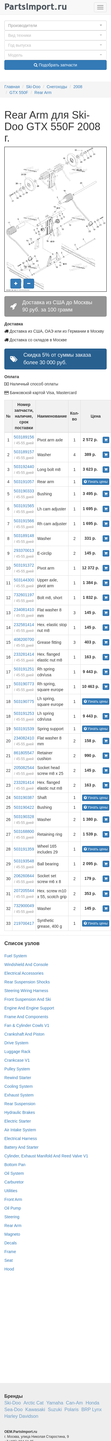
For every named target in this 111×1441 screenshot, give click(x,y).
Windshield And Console (26, 964)
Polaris (71, 1409)
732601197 (24, 594)
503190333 (24, 491)
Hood (9, 1269)
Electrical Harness (20, 1138)
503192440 (24, 466)
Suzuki (55, 1409)
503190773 (24, 683)
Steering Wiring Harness (26, 990)
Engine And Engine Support (29, 1008)
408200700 (24, 639)
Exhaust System (19, 1095)
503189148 (24, 535)
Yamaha (54, 1402)
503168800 (24, 831)
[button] (55, 25)
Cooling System (18, 1086)
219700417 (24, 923)
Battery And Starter (21, 1147)
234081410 (24, 609)
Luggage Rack (17, 1051)
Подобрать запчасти (55, 65)
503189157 (24, 451)
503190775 (24, 701)
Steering (11, 1217)
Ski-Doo (33, 86)
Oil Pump (12, 1208)
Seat (8, 1260)
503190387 (24, 797)
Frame (10, 1251)
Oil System (14, 1173)
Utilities (10, 1190)
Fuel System (15, 956)
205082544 (24, 767)
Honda (92, 1402)
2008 (77, 86)
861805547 (24, 753)
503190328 (24, 816)
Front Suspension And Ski (27, 999)
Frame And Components (26, 1016)
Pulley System (17, 1069)
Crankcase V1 (17, 1060)
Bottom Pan (14, 1164)
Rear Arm (42, 92)
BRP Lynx (91, 1409)
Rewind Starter (17, 1077)
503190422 (24, 807)
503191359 (24, 849)
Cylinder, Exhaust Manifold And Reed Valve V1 (46, 1156)
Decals (10, 1243)
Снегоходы (57, 86)
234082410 (24, 738)
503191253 (24, 713)
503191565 (24, 505)
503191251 (24, 669)
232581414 (24, 624)
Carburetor (14, 1182)
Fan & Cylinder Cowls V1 (26, 1025)
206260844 (24, 875)
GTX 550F (19, 92)
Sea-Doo (13, 1409)
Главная (12, 86)
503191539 (24, 728)
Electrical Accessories (23, 973)
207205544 (24, 890)
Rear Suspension (19, 1103)
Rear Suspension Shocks (27, 982)
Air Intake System (20, 1130)
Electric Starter (17, 1121)
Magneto (12, 1234)
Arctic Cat (33, 1402)
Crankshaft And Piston (24, 1034)
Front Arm (13, 1199)
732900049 (24, 905)
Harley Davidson (21, 1416)
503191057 (24, 481)
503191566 (24, 521)
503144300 (24, 580)
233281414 (24, 654)
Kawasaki (35, 1409)
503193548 (24, 861)
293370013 (24, 550)
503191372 (24, 565)
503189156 (24, 437)
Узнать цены (96, 482)
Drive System (16, 1043)
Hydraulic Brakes (19, 1112)
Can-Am (74, 1402)
